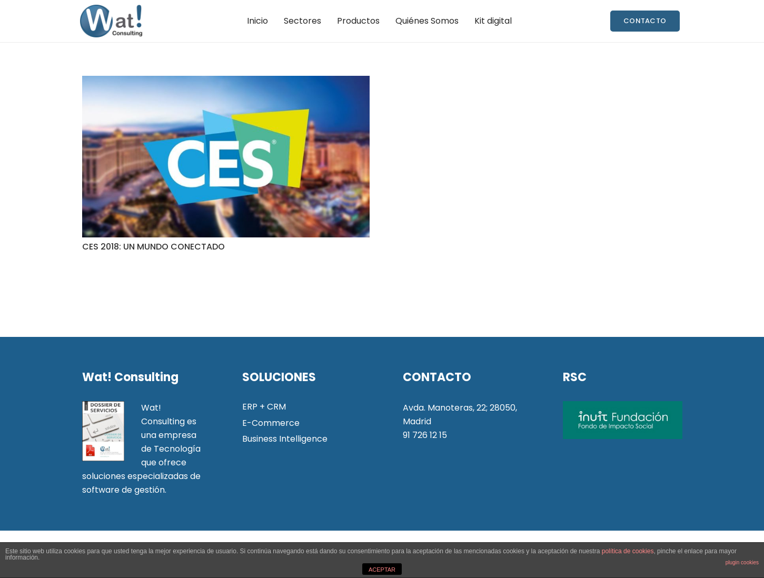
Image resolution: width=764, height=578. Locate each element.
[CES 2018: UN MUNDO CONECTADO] (226, 156)
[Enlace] (111, 21)
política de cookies (628, 551)
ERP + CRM (264, 407)
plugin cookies (742, 562)
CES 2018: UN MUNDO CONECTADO (153, 247)
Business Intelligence (285, 439)
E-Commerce (271, 423)
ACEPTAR (382, 569)
